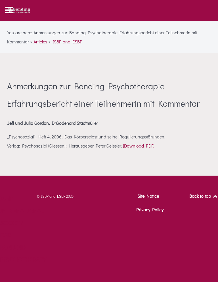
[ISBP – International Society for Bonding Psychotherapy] (18, 10)
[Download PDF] (138, 146)
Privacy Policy (150, 209)
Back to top (203, 196)
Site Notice (148, 196)
